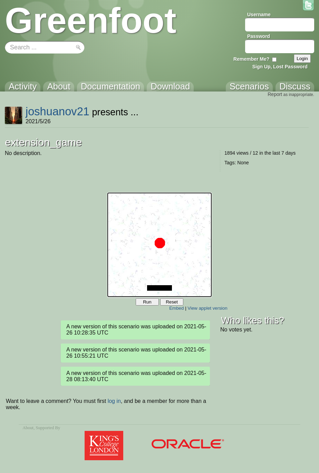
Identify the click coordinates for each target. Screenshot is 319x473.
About (27, 427)
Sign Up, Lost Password (280, 66)
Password (258, 36)
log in (114, 401)
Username (259, 14)
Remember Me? (251, 59)
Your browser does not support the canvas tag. (159, 245)
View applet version (207, 308)
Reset (172, 302)
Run (147, 302)
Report (275, 94)
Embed (176, 308)
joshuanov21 (57, 111)
